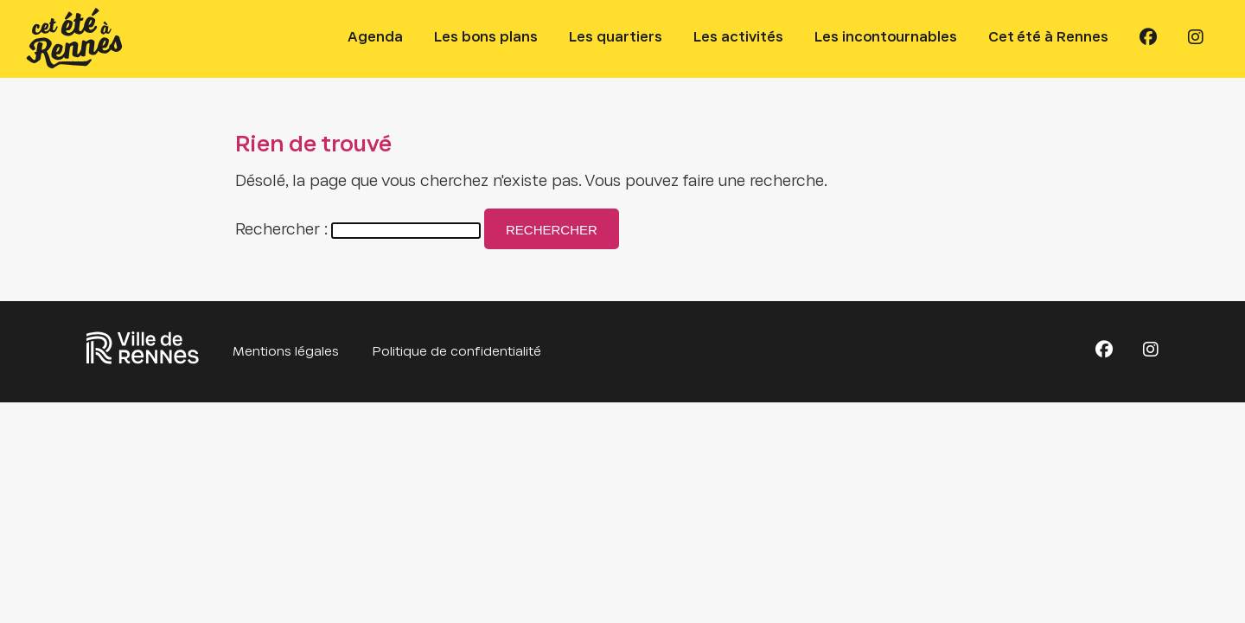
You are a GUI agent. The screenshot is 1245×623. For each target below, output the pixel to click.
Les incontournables (885, 37)
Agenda (375, 37)
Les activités (738, 37)
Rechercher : (281, 230)
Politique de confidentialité (457, 352)
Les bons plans (486, 37)
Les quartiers (615, 37)
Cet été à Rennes (1048, 37)
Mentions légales (286, 352)
